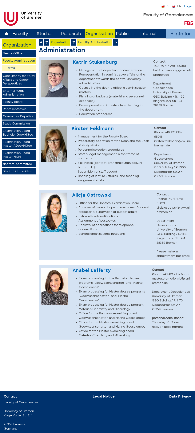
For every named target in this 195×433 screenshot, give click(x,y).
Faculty (20, 34)
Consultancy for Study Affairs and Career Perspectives (19, 80)
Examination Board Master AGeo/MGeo (17, 144)
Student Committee (17, 171)
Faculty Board (12, 102)
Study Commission (16, 123)
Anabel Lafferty (92, 270)
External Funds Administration (13, 93)
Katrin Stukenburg (95, 62)
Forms (10, 68)
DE (168, 6)
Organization (99, 34)
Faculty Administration (19, 60)
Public (122, 34)
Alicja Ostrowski (92, 195)
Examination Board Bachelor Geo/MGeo (18, 133)
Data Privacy (180, 396)
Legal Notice (104, 396)
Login (188, 6)
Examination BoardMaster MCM (16, 155)
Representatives (14, 109)
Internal (148, 34)
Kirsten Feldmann (93, 129)
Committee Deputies (18, 116)
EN (179, 6)
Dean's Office (12, 53)
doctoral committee (17, 164)
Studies (45, 34)
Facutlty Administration (94, 42)
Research (71, 34)
